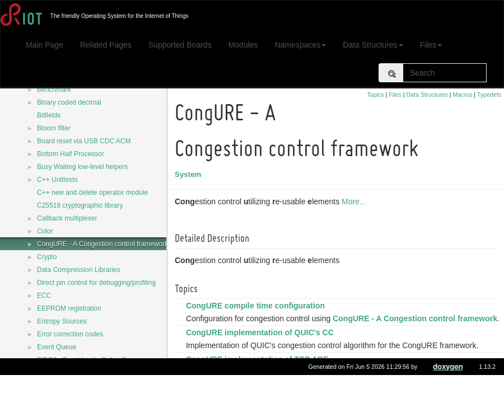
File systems (55, 386)
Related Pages (106, 44)
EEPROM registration (69, 308)
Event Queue (56, 347)
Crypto (47, 257)
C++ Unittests (57, 180)
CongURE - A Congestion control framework (102, 244)
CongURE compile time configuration (257, 305)
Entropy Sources (62, 321)
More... (355, 201)
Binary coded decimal (69, 102)
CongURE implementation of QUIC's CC (261, 344)
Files (431, 44)
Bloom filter (54, 128)
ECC (44, 295)
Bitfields (48, 115)
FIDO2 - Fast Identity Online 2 (81, 360)
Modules (243, 44)
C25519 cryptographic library (80, 205)
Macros (462, 94)
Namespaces (300, 44)
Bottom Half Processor (70, 154)
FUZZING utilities (62, 373)
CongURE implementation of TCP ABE (259, 371)
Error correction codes (70, 334)
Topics (375, 94)
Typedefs (489, 94)
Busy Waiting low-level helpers (82, 167)
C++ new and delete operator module (92, 192)
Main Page (44, 44)
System (189, 174)
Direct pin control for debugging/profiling (96, 283)
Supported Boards (180, 44)
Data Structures (373, 44)
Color (45, 231)
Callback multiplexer (67, 218)
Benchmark (54, 89)
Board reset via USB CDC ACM (83, 141)
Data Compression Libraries (78, 270)
